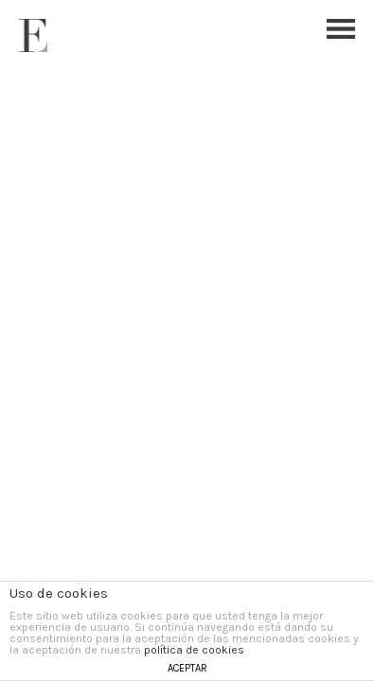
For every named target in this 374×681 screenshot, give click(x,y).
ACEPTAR (187, 668)
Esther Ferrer (33, 35)
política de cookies (194, 649)
